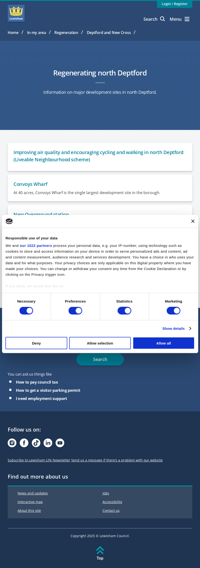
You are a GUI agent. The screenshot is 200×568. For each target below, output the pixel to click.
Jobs (106, 493)
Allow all (163, 343)
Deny (36, 343)
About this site (29, 510)
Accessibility (112, 502)
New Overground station (41, 214)
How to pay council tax (37, 382)
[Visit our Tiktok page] (36, 444)
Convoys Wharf (30, 184)
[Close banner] (192, 221)
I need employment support (41, 398)
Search (154, 19)
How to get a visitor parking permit (48, 390)
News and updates (33, 493)
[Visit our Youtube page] (60, 444)
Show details (173, 328)
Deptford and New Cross (109, 32)
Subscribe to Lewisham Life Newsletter (39, 460)
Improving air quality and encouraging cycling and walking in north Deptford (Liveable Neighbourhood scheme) (98, 156)
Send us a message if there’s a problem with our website (117, 460)
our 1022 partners (36, 245)
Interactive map (30, 502)
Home (13, 32)
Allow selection (100, 343)
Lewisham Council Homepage (16, 13)
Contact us (111, 510)
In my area (36, 32)
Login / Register (174, 3)
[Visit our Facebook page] (24, 444)
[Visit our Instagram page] (12, 444)
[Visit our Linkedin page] (48, 444)
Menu (179, 19)
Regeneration (66, 32)
